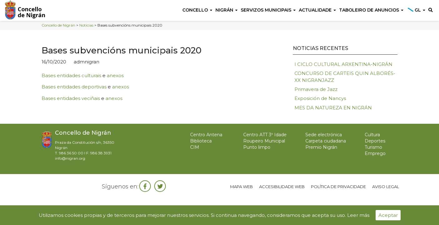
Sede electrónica (323, 135)
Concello (197, 10)
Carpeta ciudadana (325, 141)
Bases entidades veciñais (71, 98)
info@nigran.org (70, 158)
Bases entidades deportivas (74, 87)
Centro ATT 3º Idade (265, 135)
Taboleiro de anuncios (371, 10)
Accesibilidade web (282, 186)
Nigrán (226, 10)
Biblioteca (201, 141)
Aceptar (388, 215)
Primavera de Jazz (316, 89)
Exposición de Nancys (320, 98)
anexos (115, 75)
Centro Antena (206, 135)
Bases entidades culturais (71, 75)
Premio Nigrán (321, 147)
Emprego (375, 153)
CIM (194, 147)
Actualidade (317, 10)
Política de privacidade (338, 186)
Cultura (372, 135)
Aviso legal (385, 186)
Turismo (373, 147)
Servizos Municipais (268, 10)
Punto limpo (256, 147)
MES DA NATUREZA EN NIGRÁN (333, 108)
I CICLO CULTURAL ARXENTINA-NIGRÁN (343, 64)
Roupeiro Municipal (264, 141)
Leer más (358, 215)
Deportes (375, 141)
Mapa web (241, 186)
